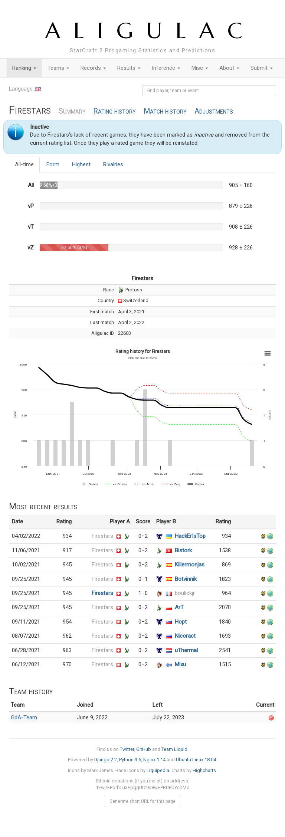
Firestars (102, 536)
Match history (165, 111)
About (229, 68)
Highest (81, 164)
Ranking (24, 68)
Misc (199, 68)
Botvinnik (186, 579)
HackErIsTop (190, 536)
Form (52, 164)
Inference (166, 68)
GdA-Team (24, 717)
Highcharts (204, 770)
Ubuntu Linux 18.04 (196, 759)
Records (93, 68)
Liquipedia (158, 770)
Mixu (180, 664)
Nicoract (185, 635)
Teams (58, 68)
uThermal (186, 650)
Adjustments (213, 111)
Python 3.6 (130, 759)
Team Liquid (174, 749)
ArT (179, 607)
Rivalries (113, 164)
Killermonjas (189, 564)
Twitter (127, 749)
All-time (24, 164)
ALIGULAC (150, 31)
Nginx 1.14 (154, 759)
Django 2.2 (105, 759)
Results (129, 68)
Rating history (114, 111)
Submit (261, 68)
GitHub (143, 749)
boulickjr (185, 593)
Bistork (183, 550)
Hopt (181, 621)
